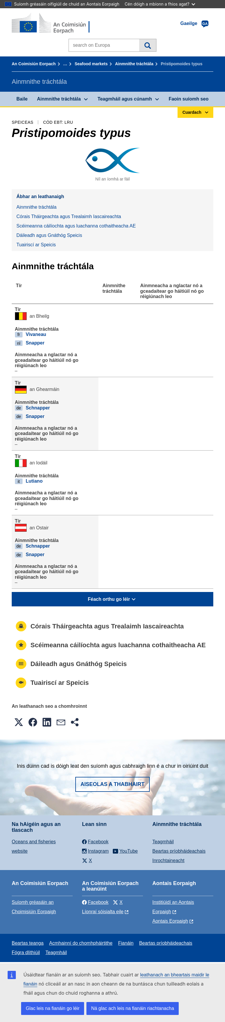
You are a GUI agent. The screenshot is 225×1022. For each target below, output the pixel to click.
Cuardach (147, 45)
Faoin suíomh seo (189, 98)
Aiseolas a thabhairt (113, 784)
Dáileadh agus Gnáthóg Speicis (49, 235)
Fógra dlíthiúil (26, 952)
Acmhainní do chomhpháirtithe (80, 943)
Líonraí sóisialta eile (102, 911)
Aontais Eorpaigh (170, 921)
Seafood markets (91, 63)
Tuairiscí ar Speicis (36, 244)
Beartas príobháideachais (178, 851)
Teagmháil (163, 841)
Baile (22, 98)
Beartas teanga (28, 943)
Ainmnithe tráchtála (134, 63)
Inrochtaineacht (168, 860)
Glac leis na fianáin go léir (52, 1008)
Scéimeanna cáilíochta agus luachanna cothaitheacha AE (76, 225)
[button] (19, 722)
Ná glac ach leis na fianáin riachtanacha (132, 1008)
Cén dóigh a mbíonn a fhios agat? (160, 3)
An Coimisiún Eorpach (34, 63)
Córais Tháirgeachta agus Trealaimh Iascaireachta (68, 216)
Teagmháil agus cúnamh (125, 98)
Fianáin (125, 943)
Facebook (95, 902)
